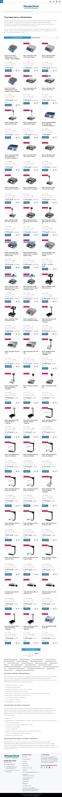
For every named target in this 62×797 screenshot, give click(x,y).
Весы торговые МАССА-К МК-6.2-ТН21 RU (30, 455)
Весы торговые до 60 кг (41, 662)
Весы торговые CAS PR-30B (12, 352)
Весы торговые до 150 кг (36, 661)
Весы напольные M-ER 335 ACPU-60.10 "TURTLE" (49, 320)
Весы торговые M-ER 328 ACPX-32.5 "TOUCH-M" (49, 221)
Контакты (25, 763)
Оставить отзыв (26, 785)
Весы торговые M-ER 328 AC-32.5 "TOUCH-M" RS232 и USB (30, 254)
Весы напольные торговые (10, 659)
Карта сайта (25, 781)
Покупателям (26, 759)
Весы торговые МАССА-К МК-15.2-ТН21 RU (49, 420)
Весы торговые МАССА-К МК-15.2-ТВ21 (12, 523)
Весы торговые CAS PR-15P (49, 386)
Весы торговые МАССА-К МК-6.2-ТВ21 (30, 558)
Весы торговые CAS (51, 659)
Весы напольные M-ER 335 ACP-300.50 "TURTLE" (30, 421)
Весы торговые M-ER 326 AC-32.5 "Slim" (48, 88)
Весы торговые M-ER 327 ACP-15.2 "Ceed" (48, 188)
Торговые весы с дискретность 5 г (36, 668)
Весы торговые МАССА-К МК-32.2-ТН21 (49, 523)
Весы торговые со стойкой (45, 664)
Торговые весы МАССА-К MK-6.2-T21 (12, 592)
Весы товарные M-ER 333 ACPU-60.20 (11, 319)
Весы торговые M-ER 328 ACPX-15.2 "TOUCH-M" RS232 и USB (12, 288)
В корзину (8, 70)
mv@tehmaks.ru (10, 764)
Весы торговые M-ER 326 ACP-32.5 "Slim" (11, 123)
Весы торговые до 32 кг (13, 662)
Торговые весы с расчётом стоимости (24, 670)
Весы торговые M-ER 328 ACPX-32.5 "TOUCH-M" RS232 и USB (30, 288)
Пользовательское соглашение (27, 778)
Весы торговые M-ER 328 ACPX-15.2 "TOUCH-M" (30, 221)
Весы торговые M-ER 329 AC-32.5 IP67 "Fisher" (48, 254)
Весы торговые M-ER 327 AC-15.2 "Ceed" (29, 155)
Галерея (24, 770)
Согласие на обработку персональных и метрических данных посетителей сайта (30, 789)
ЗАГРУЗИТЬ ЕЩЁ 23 (31, 649)
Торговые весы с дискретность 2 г (16, 668)
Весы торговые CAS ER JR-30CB (49, 626)
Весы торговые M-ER (9, 661)
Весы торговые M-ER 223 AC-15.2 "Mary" (29, 56)
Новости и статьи (27, 768)
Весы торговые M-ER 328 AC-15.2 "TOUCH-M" (12, 188)
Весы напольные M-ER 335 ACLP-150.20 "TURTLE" (12, 627)
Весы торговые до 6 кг (27, 662)
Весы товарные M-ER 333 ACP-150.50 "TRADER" (48, 490)
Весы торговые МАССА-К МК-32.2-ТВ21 (30, 523)
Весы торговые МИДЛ (30, 664)
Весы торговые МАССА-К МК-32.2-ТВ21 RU (12, 489)
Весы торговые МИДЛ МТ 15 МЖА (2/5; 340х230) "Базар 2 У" (49, 124)
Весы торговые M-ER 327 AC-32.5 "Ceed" (48, 155)
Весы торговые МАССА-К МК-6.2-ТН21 (12, 558)
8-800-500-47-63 (10, 761)
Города (24, 761)
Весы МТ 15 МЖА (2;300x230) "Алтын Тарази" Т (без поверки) (12, 89)
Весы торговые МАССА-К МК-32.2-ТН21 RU (12, 455)
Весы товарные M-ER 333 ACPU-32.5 (48, 287)
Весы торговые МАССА (17, 664)
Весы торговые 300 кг (37, 659)
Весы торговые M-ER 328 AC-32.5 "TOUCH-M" (30, 188)
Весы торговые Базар (22, 661)
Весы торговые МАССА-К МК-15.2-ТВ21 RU (49, 455)
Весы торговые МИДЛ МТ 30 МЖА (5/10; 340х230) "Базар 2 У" (12, 156)
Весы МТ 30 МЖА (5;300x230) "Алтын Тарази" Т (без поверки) (12, 57)
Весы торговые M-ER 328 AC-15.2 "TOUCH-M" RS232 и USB (12, 254)
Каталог (24, 757)
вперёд (36, 654)
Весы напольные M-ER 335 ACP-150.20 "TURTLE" (12, 421)
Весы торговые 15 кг (25, 659)
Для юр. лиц (25, 765)
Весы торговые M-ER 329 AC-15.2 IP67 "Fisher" (30, 319)
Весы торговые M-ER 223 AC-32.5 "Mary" (48, 56)
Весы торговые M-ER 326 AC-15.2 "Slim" (29, 88)
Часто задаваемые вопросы (30, 772)
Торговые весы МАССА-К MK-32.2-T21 (49, 592)
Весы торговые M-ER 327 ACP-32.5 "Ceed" (11, 220)
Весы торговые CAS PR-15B (30, 352)
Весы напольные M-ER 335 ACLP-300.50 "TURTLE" (30, 627)
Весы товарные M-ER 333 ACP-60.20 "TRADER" (48, 353)
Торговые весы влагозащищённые (12, 666)
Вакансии (25, 783)
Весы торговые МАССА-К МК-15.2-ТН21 (49, 558)
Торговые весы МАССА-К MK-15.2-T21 (30, 592)
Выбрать (26, 70)
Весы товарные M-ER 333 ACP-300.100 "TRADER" (11, 387)
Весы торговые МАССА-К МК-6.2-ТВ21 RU (30, 489)
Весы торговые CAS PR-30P (30, 386)
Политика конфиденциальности (28, 775)
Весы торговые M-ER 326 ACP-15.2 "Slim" (29, 123)
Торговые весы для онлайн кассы (32, 666)
